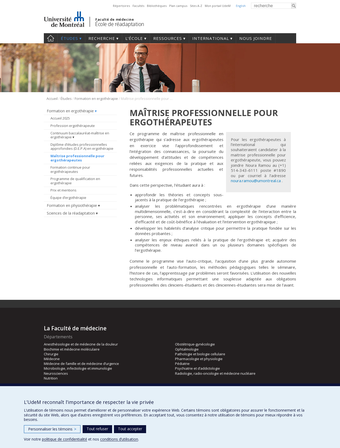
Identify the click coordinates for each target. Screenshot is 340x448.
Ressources (167, 38)
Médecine (52, 358)
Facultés (138, 6)
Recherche (101, 38)
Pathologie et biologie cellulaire (200, 354)
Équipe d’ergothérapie (68, 197)
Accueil (50, 38)
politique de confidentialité (64, 439)
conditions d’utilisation (119, 439)
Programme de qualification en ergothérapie (75, 180)
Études (69, 38)
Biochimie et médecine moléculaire (72, 349)
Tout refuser (97, 428)
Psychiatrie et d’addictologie (197, 368)
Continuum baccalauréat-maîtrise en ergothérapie (79, 135)
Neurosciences (56, 373)
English (241, 6)
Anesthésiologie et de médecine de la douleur (81, 344)
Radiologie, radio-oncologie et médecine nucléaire (215, 373)
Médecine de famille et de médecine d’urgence (81, 363)
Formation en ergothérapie (96, 98)
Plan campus (178, 6)
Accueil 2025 (60, 118)
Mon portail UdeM (218, 6)
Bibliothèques (157, 6)
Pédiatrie (182, 363)
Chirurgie (51, 354)
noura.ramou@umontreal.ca (256, 180)
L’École (134, 38)
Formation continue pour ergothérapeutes (70, 169)
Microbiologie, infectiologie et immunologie (78, 368)
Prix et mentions (63, 190)
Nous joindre (255, 38)
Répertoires (121, 6)
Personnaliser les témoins (52, 429)
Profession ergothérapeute (72, 125)
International (210, 38)
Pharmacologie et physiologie (199, 358)
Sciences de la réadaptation (71, 213)
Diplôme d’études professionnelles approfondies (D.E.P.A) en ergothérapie (81, 146)
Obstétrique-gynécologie (195, 344)
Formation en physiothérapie (72, 205)
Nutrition (51, 378)
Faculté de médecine (114, 19)
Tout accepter (130, 428)
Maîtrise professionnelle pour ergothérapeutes (77, 158)
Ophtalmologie (187, 349)
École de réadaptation (119, 24)
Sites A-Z (196, 6)
